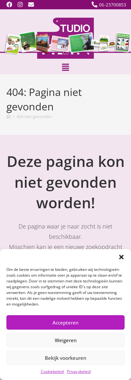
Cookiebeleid (52, 371)
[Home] (8, 116)
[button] (121, 257)
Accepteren (65, 322)
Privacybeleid (79, 371)
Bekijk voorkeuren (65, 358)
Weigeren (66, 340)
